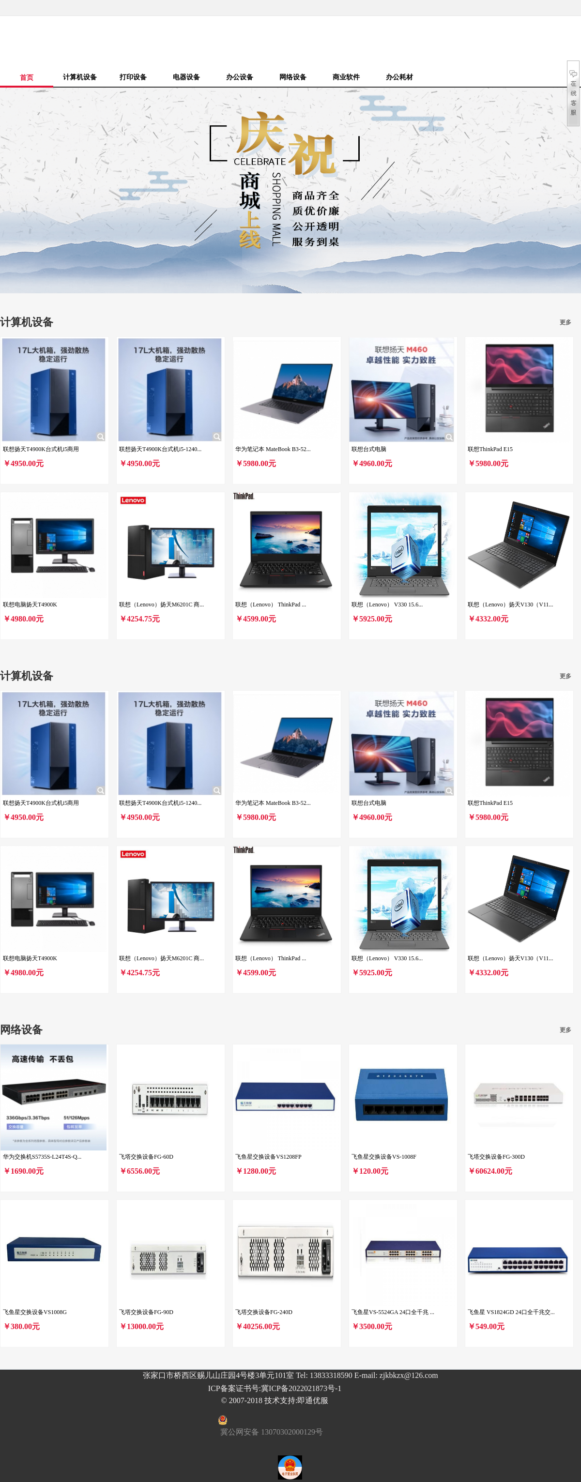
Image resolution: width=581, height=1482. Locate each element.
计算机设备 (80, 77)
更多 (565, 322)
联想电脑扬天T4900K (30, 604)
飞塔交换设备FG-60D (146, 1156)
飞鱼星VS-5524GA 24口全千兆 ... (393, 1312)
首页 (26, 77)
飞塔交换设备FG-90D (146, 1312)
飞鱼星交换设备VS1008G (35, 1312)
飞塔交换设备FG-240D (263, 1312)
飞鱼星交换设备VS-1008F (384, 1156)
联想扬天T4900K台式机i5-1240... (160, 449)
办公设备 (239, 77)
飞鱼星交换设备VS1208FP (268, 1156)
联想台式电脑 (369, 449)
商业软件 (346, 77)
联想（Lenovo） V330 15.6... (387, 604)
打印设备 (133, 77)
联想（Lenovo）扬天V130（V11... (510, 604)
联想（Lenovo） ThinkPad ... (270, 604)
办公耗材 (399, 77)
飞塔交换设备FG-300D (496, 1156)
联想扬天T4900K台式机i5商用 (41, 449)
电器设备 (186, 77)
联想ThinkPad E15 (490, 449)
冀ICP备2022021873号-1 (301, 1388)
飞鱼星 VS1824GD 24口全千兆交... (511, 1312)
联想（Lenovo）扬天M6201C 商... (161, 604)
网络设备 (292, 77)
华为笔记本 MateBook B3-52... (273, 449)
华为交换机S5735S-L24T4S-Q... (42, 1156)
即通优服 (312, 1400)
